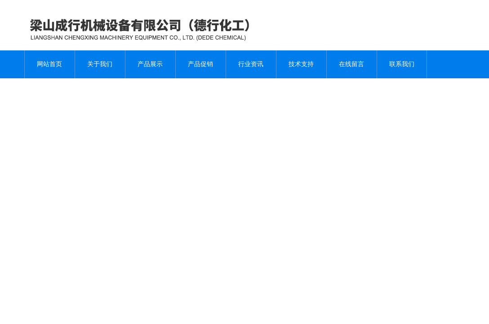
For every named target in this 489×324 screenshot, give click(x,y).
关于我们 (99, 64)
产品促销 (200, 64)
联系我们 (401, 64)
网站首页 (49, 64)
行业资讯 (250, 64)
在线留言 (351, 64)
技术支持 (301, 64)
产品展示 (150, 64)
